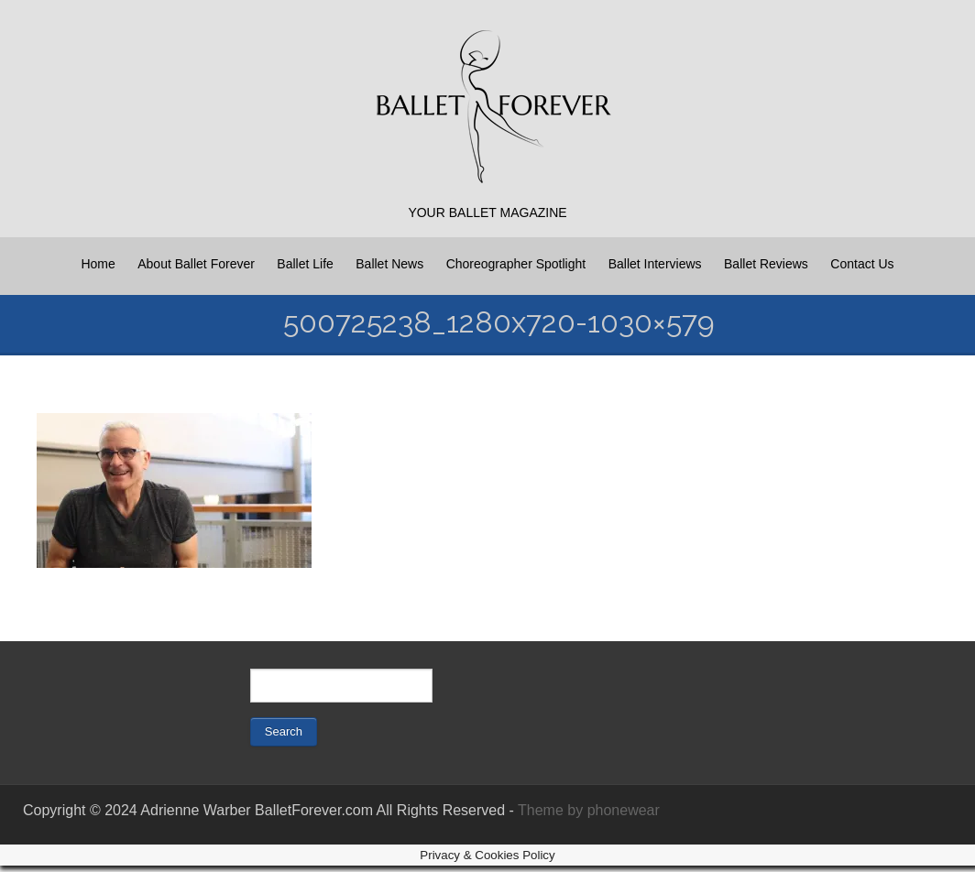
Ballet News (389, 263)
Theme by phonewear (589, 810)
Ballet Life (305, 263)
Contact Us (861, 263)
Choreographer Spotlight (516, 263)
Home (98, 263)
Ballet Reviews (766, 263)
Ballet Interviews (655, 263)
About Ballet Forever (196, 263)
